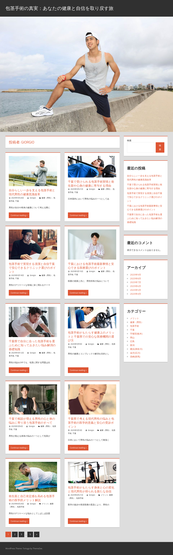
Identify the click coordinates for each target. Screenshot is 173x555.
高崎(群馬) (135, 356)
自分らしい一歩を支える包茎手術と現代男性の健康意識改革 (32, 192)
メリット (45, 503)
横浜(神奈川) (136, 348)
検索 (129, 140)
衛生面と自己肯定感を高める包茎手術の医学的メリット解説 (32, 498)
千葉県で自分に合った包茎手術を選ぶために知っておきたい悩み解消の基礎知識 (32, 345)
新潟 (132, 345)
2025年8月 (135, 278)
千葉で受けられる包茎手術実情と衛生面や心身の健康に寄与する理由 (91, 183)
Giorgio (33, 198)
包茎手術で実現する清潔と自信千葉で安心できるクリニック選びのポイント (32, 268)
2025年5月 (135, 289)
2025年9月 (135, 274)
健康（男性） (47, 198)
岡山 (132, 337)
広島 (132, 341)
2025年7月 (135, 282)
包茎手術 (20, 507)
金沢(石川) (135, 352)
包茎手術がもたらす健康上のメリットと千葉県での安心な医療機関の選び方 (91, 336)
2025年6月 (135, 286)
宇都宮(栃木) (136, 333)
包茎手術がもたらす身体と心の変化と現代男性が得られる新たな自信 (91, 489)
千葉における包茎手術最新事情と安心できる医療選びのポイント (91, 266)
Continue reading (18, 215)
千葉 (17, 201)
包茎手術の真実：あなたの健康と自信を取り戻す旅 (59, 8)
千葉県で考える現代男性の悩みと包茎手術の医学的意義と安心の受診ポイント (91, 422)
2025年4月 (135, 293)
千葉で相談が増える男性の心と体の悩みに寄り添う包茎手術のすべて (32, 420)
